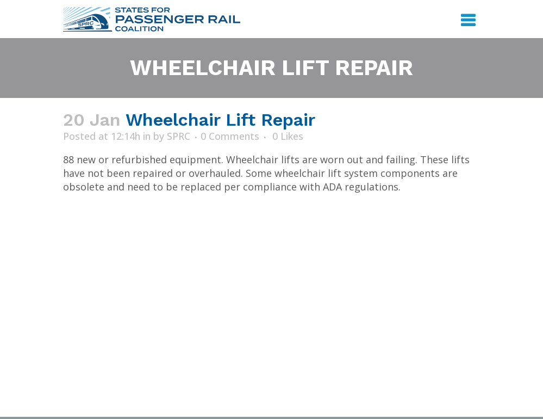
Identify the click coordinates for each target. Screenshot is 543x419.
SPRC (178, 136)
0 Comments (230, 136)
